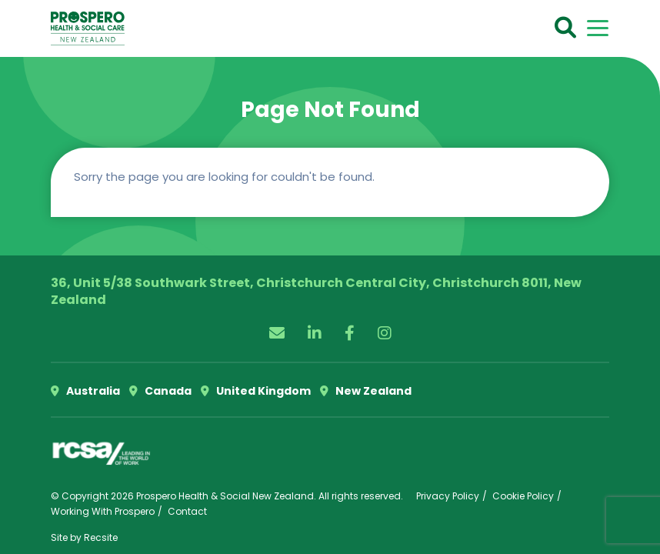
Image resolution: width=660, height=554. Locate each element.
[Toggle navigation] (597, 28)
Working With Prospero (103, 511)
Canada (160, 391)
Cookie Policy (523, 495)
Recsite (101, 537)
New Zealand (366, 391)
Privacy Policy (447, 495)
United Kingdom (256, 391)
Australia (85, 391)
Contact (187, 511)
